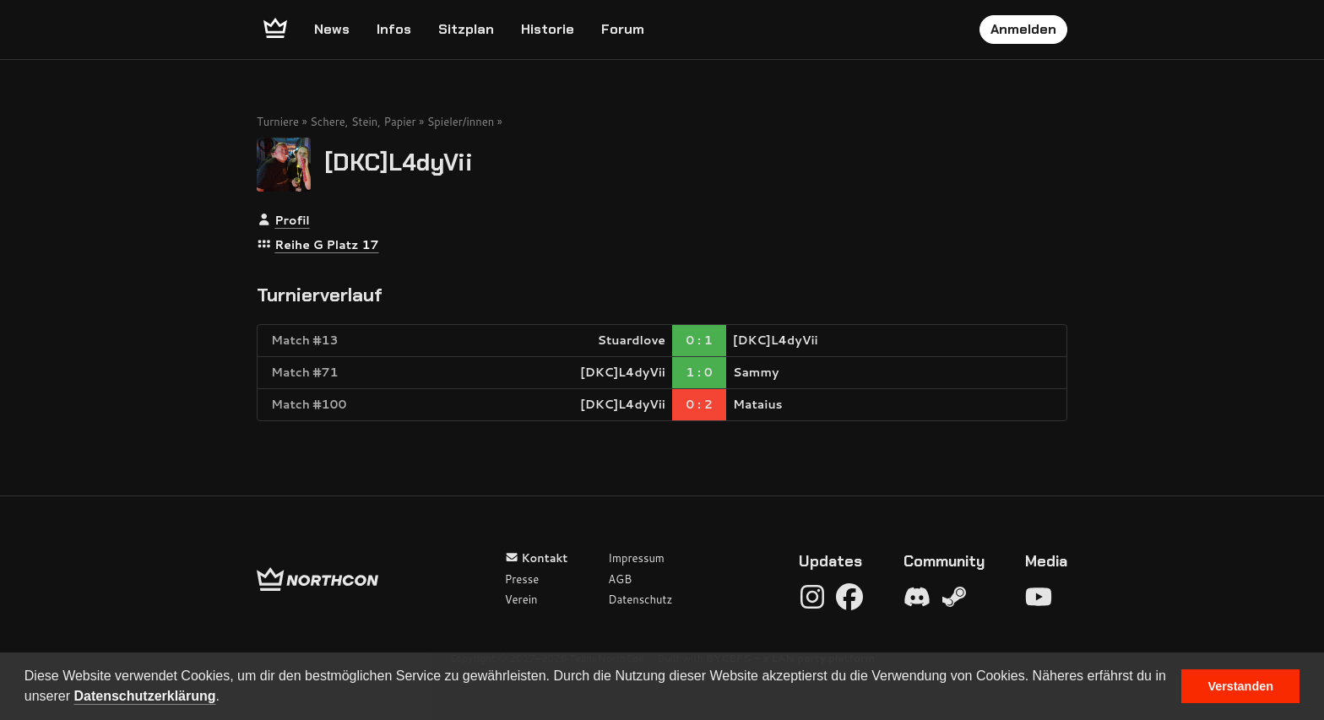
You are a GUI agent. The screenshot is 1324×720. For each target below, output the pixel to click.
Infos (394, 29)
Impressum (636, 558)
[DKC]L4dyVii (398, 161)
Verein (521, 599)
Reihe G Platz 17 (326, 244)
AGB (620, 579)
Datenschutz (640, 599)
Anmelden (1023, 29)
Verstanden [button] (1240, 686)
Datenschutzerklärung (145, 696)
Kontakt (536, 558)
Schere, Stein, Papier (362, 121)
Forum (622, 29)
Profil (291, 220)
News (332, 29)
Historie (547, 29)
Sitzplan (466, 29)
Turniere (278, 121)
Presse (522, 579)
